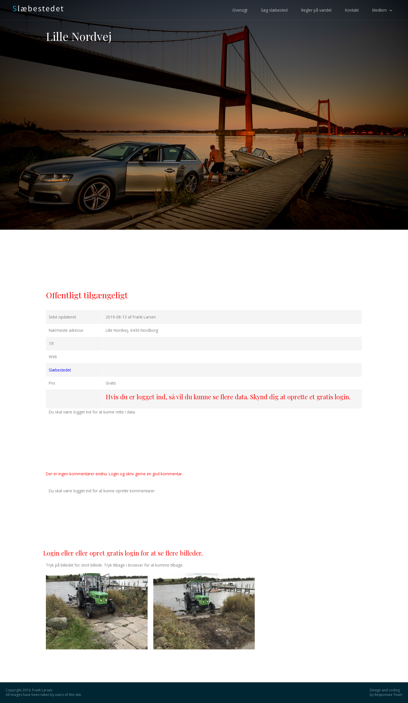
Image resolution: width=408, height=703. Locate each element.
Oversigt (239, 10)
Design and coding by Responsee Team (386, 692)
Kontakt (352, 10)
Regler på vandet (316, 10)
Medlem (379, 10)
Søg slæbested (274, 10)
